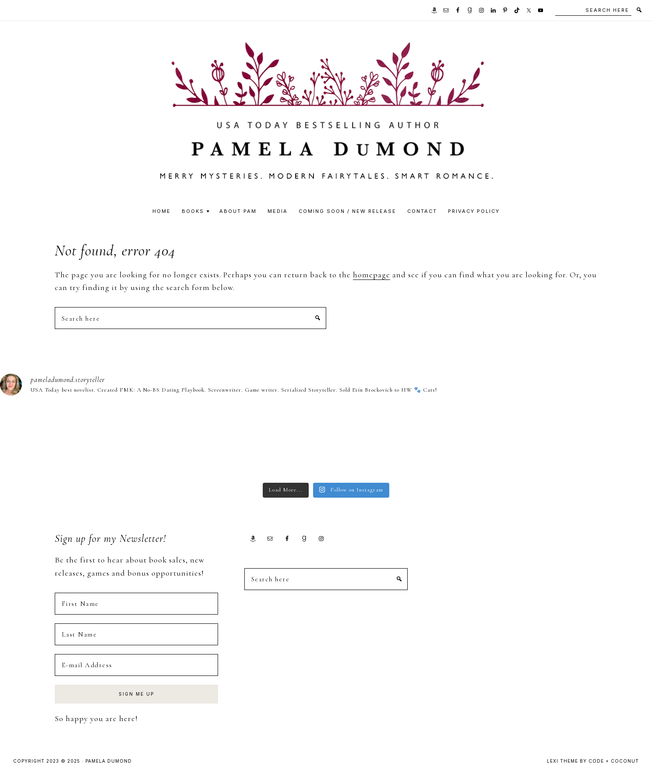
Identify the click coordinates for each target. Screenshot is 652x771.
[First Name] (136, 604)
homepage (371, 274)
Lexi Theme (562, 761)
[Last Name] (136, 634)
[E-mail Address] (136, 665)
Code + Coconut (614, 761)
